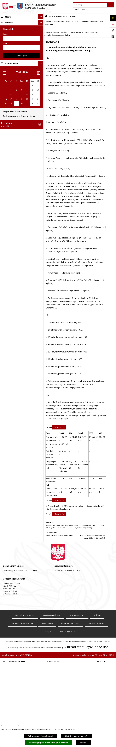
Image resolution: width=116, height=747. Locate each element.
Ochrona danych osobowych (40, 736)
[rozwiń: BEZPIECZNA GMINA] (41, 245)
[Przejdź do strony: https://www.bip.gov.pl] (113, 24)
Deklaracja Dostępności (70, 706)
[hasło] (21, 543)
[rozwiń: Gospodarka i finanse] (41, 109)
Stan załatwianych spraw (25, 698)
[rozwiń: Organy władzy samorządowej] (41, 35)
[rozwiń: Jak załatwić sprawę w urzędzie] (41, 67)
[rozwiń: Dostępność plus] (41, 485)
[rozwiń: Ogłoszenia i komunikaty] (41, 168)
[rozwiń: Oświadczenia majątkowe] (41, 181)
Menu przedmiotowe (57, 16)
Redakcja (97, 698)
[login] (21, 534)
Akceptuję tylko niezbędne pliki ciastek (48, 742)
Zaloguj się (22, 552)
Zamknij (83, 742)
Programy (72, 16)
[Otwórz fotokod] (113, 37)
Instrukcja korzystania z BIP (22, 706)
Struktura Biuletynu (77, 698)
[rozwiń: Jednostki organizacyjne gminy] (41, 155)
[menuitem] (22, 28)
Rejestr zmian (47, 706)
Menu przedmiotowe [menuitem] (10, 22)
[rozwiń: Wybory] (41, 48)
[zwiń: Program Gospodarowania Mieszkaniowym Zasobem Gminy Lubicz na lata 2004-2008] (41, 309)
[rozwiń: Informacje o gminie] (41, 28)
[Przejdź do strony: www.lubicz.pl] (113, 30)
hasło (5, 539)
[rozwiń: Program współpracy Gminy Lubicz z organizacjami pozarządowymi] (41, 466)
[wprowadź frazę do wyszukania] (90, 4)
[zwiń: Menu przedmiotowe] (41, 22)
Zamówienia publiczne (52, 698)
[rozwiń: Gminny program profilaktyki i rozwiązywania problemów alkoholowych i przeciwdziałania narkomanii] (41, 258)
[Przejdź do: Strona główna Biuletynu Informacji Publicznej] (46, 16)
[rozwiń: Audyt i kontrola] (41, 175)
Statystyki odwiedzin (96, 706)
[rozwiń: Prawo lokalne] (41, 54)
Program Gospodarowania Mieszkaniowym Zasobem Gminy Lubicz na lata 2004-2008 (74, 22)
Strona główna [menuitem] (7, 508)
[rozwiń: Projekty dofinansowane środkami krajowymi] (41, 145)
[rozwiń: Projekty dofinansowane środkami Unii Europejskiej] (41, 136)
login (5, 530)
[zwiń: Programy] (41, 201)
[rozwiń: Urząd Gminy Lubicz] (41, 61)
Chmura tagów (45, 714)
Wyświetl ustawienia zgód (76, 736)
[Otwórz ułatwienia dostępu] (113, 18)
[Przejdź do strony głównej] (29, 6)
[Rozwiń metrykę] (59, 427)
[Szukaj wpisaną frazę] (111, 4)
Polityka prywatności (68, 714)
